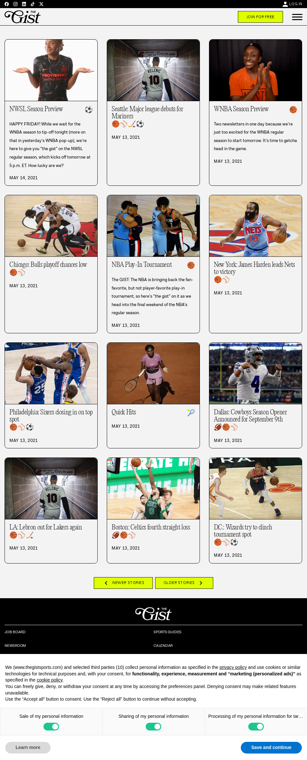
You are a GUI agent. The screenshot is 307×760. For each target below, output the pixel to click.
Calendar (163, 645)
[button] (297, 17)
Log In (295, 4)
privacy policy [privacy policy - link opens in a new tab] (233, 667)
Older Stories (184, 583)
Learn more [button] (28, 747)
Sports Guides (167, 632)
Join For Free (260, 17)
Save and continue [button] (271, 747)
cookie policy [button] (49, 680)
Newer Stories (123, 583)
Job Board (15, 632)
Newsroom (15, 645)
